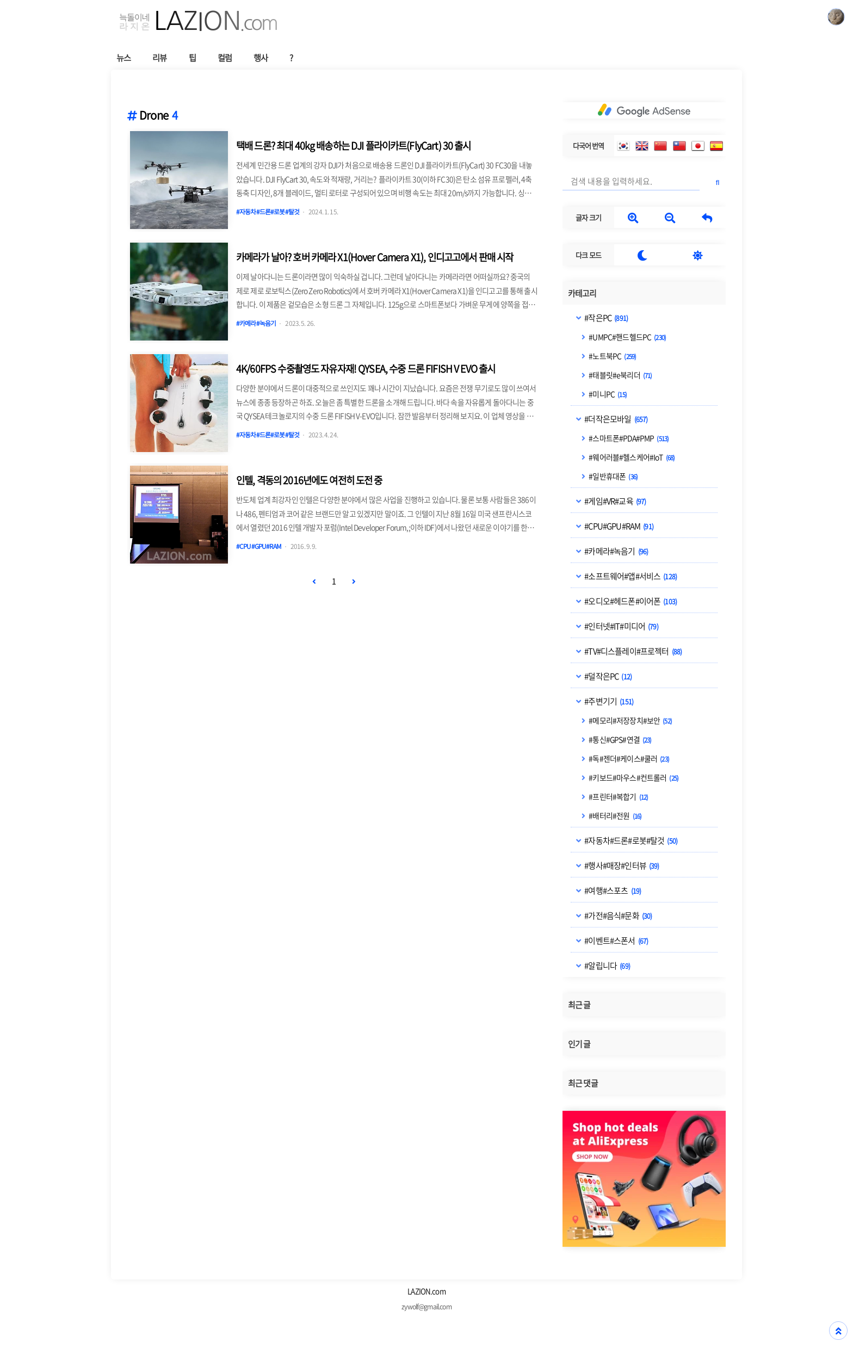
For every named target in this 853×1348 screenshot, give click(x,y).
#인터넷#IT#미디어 (620, 626)
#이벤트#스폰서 (615, 941)
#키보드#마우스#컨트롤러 (633, 777)
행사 (261, 57)
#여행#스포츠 (612, 890)
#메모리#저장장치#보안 (630, 720)
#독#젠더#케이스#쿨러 (628, 758)
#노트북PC (612, 355)
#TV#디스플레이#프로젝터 (632, 651)
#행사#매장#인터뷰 (621, 865)
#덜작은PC (607, 676)
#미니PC (607, 393)
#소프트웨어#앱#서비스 (630, 576)
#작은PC (605, 318)
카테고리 (582, 293)
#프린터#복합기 (618, 796)
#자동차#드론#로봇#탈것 (630, 840)
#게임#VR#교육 (614, 501)
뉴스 (123, 57)
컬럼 (225, 57)
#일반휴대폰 (613, 476)
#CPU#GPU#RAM (618, 526)
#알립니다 (606, 966)
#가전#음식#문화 (617, 916)
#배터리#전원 (614, 815)
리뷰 (159, 57)
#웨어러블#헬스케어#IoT (631, 457)
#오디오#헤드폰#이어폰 (630, 601)
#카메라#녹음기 (615, 551)
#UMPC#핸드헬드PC (627, 336)
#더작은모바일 (615, 419)
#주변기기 (608, 701)
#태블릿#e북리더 (620, 374)
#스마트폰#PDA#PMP (628, 437)
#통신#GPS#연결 (619, 739)
